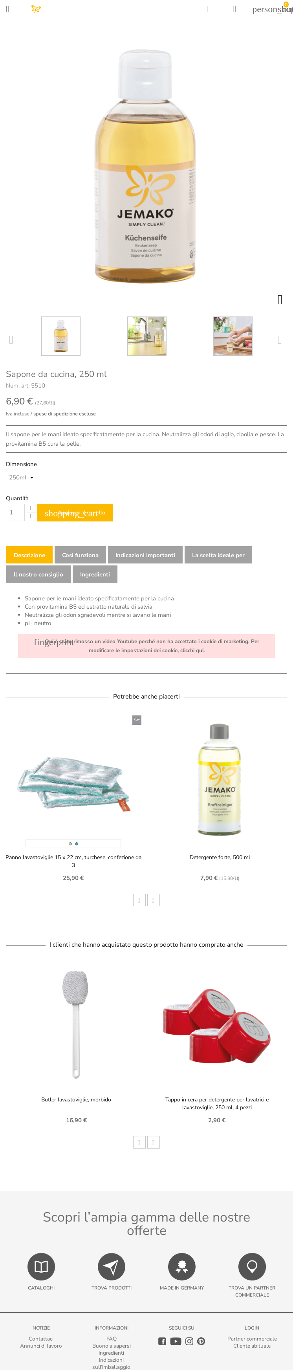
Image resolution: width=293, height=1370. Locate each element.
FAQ (111, 1339)
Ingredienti (111, 1353)
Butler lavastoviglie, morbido (76, 1099)
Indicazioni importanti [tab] (145, 555)
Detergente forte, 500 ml (220, 857)
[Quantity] (15, 512)
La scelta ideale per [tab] (218, 555)
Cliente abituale (252, 1346)
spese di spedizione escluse (64, 413)
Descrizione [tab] (29, 555)
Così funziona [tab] (80, 555)
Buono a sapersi (111, 1346)
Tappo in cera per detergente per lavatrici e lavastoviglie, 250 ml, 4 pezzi (217, 1103)
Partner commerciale (252, 1339)
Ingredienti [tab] (95, 574)
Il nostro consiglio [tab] (38, 574)
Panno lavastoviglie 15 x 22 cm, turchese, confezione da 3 (73, 861)
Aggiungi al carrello (75, 513)
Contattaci (41, 1339)
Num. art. (17, 385)
